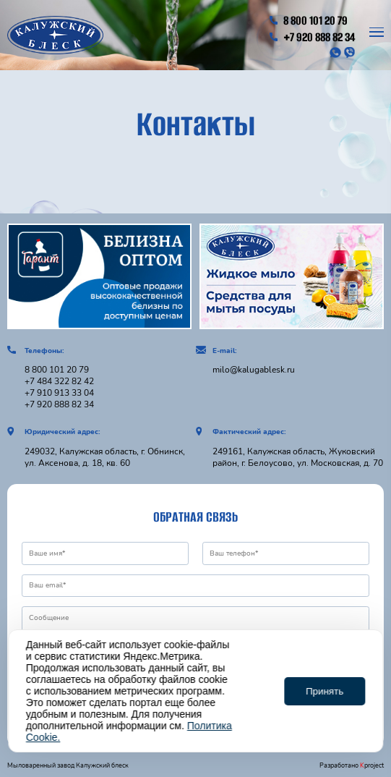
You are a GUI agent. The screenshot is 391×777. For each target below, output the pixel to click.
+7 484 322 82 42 (59, 381)
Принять (324, 691)
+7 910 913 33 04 (59, 393)
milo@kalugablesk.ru (253, 369)
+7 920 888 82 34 (312, 37)
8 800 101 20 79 (309, 20)
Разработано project (351, 765)
